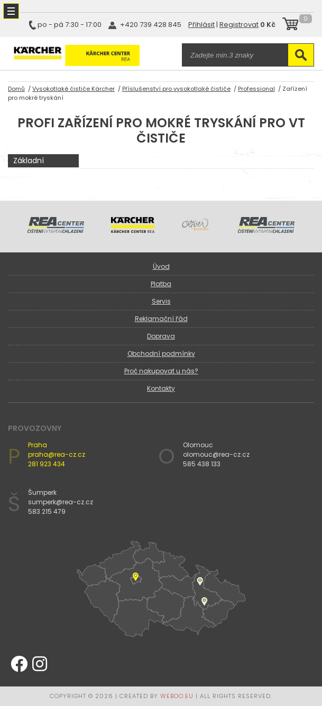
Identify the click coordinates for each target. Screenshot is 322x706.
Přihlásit (201, 25)
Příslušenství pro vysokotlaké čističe (176, 88)
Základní (28, 160)
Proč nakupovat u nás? (161, 370)
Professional (256, 88)
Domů (16, 88)
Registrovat (239, 25)
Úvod (161, 266)
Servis (161, 301)
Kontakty (161, 388)
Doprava (161, 336)
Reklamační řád (161, 318)
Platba (161, 283)
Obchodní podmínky (161, 353)
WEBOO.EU (177, 696)
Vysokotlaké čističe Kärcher (73, 88)
